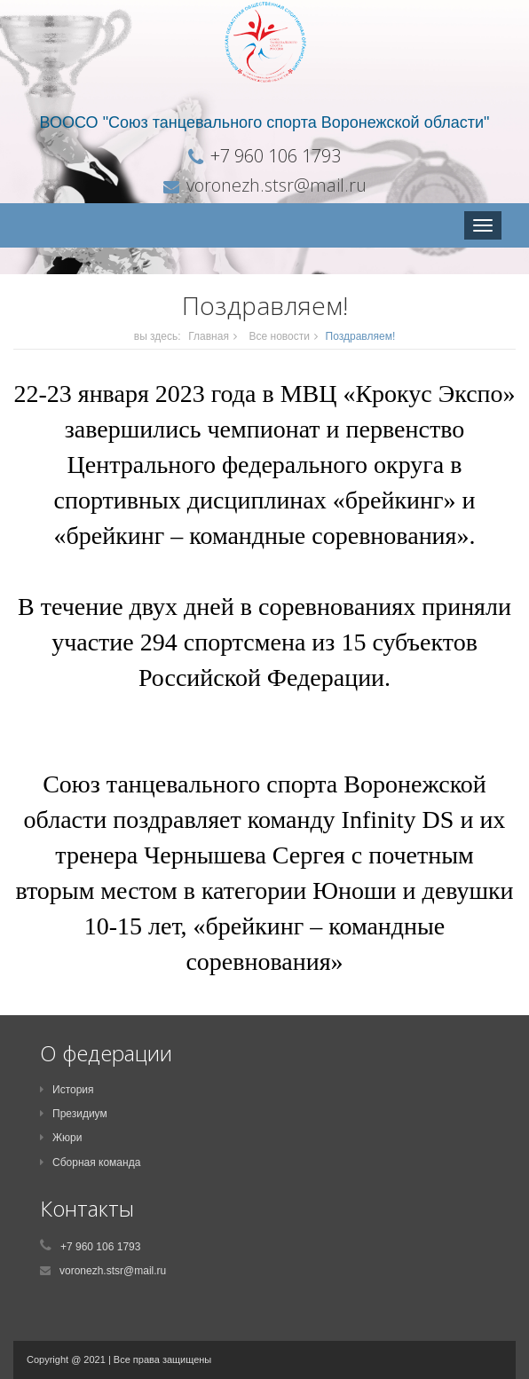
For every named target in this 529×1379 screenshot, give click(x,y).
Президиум (73, 1113)
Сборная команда (90, 1162)
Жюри (61, 1137)
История (67, 1090)
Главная (208, 336)
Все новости (279, 336)
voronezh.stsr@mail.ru (276, 185)
